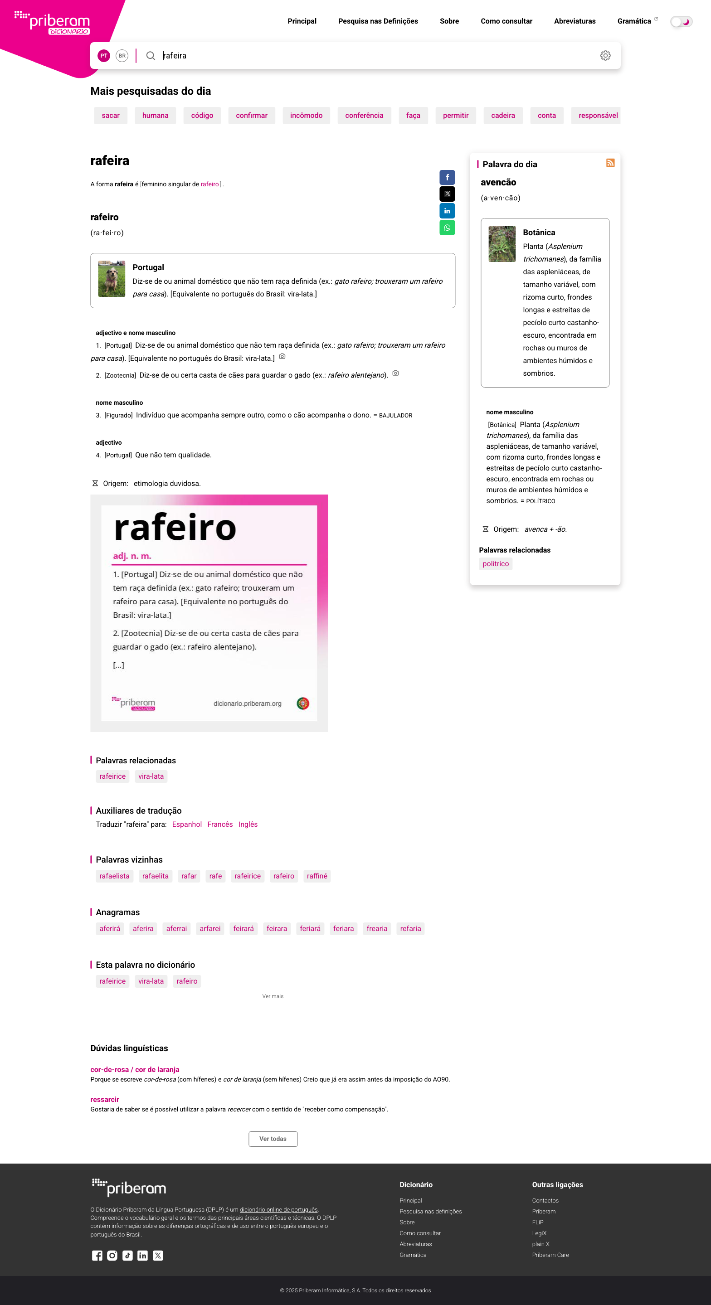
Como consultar (506, 21)
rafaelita (155, 876)
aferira (143, 928)
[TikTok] (127, 1260)
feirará (244, 928)
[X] (158, 1260)
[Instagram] (112, 1260)
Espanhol (187, 824)
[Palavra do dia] (610, 162)
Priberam (544, 1211)
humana (155, 115)
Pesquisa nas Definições (378, 21)
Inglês (248, 824)
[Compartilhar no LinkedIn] (447, 210)
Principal (302, 21)
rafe (215, 876)
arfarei (210, 928)
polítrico (496, 563)
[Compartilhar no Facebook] (447, 177)
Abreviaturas (575, 21)
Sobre (449, 21)
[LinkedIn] (143, 1260)
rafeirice (112, 776)
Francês (220, 824)
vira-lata (151, 776)
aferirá (109, 928)
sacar (111, 115)
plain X (541, 1244)
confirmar (252, 115)
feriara (343, 928)
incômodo (306, 115)
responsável (598, 115)
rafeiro (283, 876)
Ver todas (273, 1139)
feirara (277, 928)
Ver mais (273, 996)
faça (413, 115)
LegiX (539, 1233)
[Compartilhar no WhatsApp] (447, 227)
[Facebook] (97, 1260)
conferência (365, 115)
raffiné (317, 876)
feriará (310, 928)
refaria (410, 928)
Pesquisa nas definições (430, 1211)
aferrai (176, 928)
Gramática (638, 21)
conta (547, 115)
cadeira (504, 115)
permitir (455, 115)
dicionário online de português (278, 1210)
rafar (189, 876)
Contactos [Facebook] (545, 1201)
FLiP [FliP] (538, 1222)
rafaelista (114, 876)
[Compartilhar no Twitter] (447, 194)
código (202, 115)
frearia (377, 928)
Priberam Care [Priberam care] (550, 1255)
